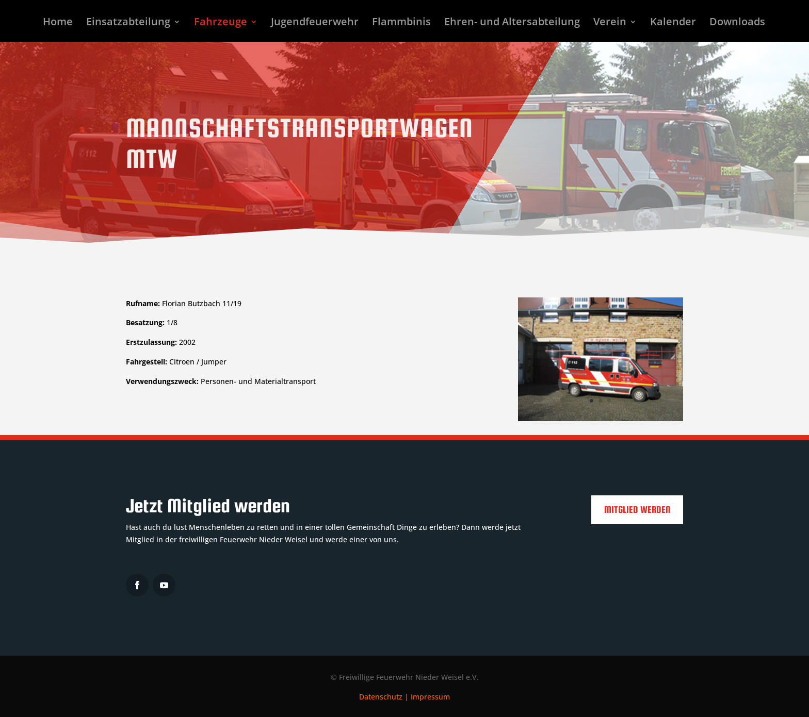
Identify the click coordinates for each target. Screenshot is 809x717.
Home (58, 23)
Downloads (737, 23)
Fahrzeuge (220, 23)
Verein (609, 23)
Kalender (673, 23)
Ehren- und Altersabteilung (512, 23)
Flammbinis (401, 23)
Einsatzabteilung (128, 23)
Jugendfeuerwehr (315, 23)
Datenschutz (380, 697)
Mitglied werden (637, 509)
